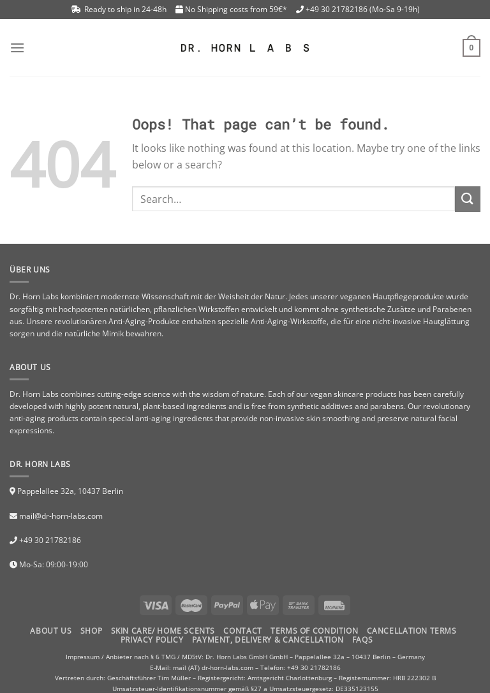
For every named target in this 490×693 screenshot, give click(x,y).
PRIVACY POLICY (152, 639)
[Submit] (467, 198)
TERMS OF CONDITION (314, 630)
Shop (91, 630)
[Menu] (17, 47)
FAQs (362, 639)
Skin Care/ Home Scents (163, 630)
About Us (50, 630)
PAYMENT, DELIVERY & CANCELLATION (268, 639)
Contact (242, 630)
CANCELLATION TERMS (412, 630)
